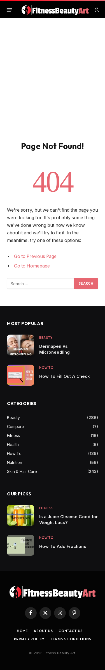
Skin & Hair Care (22, 471)
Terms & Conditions (70, 639)
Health (13, 444)
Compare (15, 426)
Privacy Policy (29, 639)
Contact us (71, 631)
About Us (43, 631)
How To (14, 453)
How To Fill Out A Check (64, 376)
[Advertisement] (52, 85)
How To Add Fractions (62, 546)
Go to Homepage (32, 266)
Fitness (13, 435)
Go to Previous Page (35, 256)
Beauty (13, 417)
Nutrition (14, 462)
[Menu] (9, 10)
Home (22, 631)
